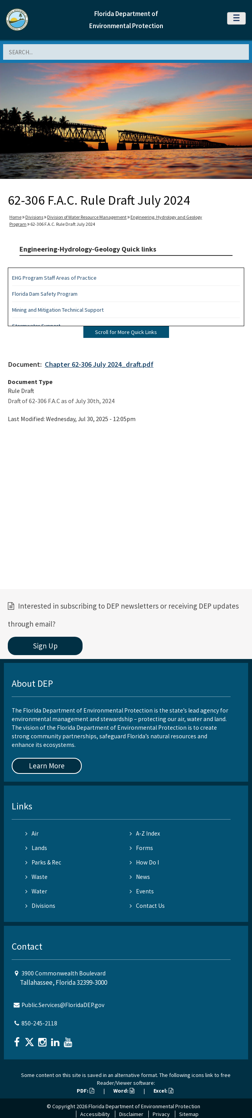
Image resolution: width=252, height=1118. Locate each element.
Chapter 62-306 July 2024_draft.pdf (99, 364)
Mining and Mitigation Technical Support (58, 309)
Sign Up (45, 645)
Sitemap (189, 1114)
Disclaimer (131, 1114)
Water (36, 891)
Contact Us (147, 905)
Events (142, 891)
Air (32, 833)
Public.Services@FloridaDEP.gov (62, 1005)
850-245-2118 (39, 1023)
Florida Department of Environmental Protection (144, 1106)
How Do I (144, 862)
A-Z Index (145, 833)
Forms (141, 848)
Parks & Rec (43, 862)
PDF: (85, 1090)
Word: (123, 1090)
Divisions (34, 217)
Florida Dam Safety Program (45, 293)
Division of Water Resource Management (87, 217)
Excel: (163, 1090)
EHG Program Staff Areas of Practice (54, 277)
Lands (36, 848)
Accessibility (95, 1114)
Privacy (161, 1114)
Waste (36, 876)
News (140, 876)
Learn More (47, 765)
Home (15, 217)
